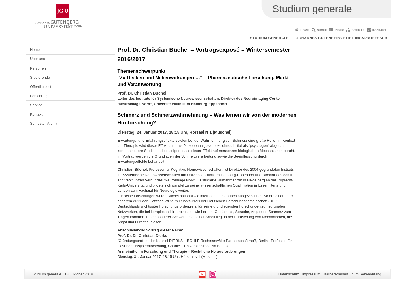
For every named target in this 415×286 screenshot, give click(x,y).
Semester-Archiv (43, 123)
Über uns (37, 59)
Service (36, 105)
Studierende (40, 77)
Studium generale (269, 38)
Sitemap (358, 30)
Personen (38, 68)
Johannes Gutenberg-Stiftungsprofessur (341, 38)
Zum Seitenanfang (366, 274)
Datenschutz (288, 274)
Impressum (311, 274)
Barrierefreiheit (336, 274)
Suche (322, 30)
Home (304, 30)
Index (339, 30)
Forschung (38, 96)
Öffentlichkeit (40, 87)
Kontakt (379, 30)
